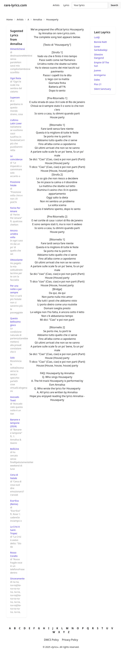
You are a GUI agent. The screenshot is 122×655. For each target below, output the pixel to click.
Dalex (97, 79)
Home (9, 19)
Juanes (97, 70)
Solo (12, 357)
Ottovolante (16, 259)
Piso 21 (98, 84)
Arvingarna (100, 75)
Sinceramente (17, 578)
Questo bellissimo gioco (15, 322)
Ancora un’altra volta (14, 234)
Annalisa (37, 19)
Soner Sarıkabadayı (100, 48)
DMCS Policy (51, 639)
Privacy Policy (70, 639)
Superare (15, 97)
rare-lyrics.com (15, 5)
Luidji (97, 37)
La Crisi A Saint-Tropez (15, 530)
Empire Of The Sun (101, 64)
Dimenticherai (17, 48)
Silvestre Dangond (99, 56)
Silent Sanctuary (102, 88)
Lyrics (66, 5)
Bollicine (14, 448)
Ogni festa (15, 78)
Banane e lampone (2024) (15, 423)
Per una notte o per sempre (16, 289)
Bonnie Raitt (100, 41)
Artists (56, 5)
